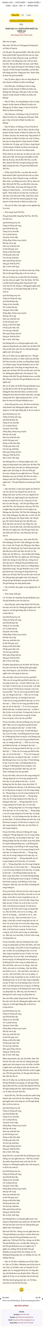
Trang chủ (7, 2)
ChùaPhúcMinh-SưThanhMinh (24, 1317)
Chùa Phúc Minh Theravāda (25, 1323)
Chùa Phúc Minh (24, 1314)
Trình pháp (32, 5)
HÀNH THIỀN (33, 2)
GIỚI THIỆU (20, 2)
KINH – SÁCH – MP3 (15, 5)
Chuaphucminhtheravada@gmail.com (24, 1320)
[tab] (15, 15)
